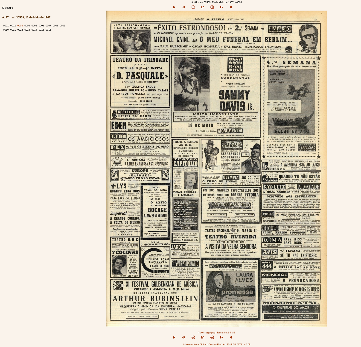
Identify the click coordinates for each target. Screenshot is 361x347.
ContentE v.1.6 (217, 344)
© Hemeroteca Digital (194, 344)
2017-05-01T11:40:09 (238, 344)
